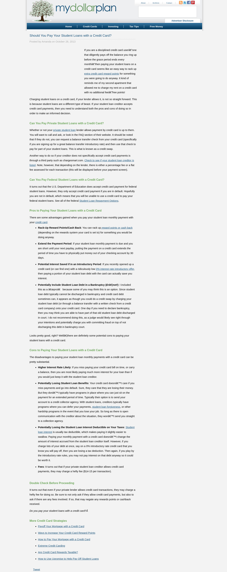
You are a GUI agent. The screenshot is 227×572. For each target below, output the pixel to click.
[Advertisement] (56, 70)
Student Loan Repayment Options (98, 200)
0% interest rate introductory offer (115, 269)
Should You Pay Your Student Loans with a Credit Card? (71, 35)
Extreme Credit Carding (51, 545)
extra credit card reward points (101, 73)
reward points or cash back (116, 227)
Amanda (46, 41)
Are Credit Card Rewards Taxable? (58, 552)
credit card (41, 222)
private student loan (64, 130)
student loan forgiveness (106, 406)
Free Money (156, 26)
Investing (113, 26)
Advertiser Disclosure (182, 21)
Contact (169, 3)
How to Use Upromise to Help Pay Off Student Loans (68, 558)
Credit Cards (90, 26)
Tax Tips (134, 26)
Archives (156, 3)
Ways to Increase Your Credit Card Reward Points (66, 532)
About (143, 3)
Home (68, 26)
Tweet (36, 569)
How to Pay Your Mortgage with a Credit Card (64, 539)
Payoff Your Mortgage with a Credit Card (61, 526)
